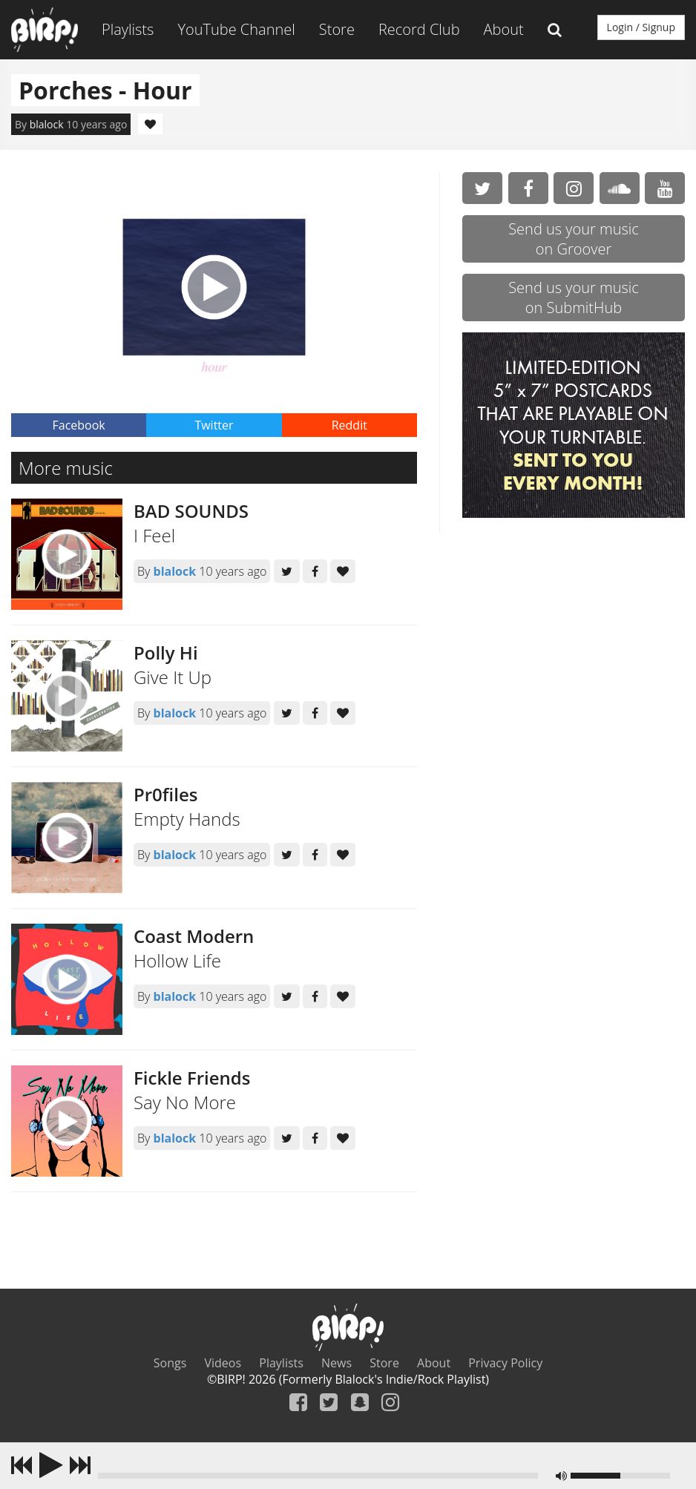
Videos (223, 1363)
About (504, 29)
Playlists (128, 29)
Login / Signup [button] (641, 27)
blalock (47, 124)
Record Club (419, 29)
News (336, 1363)
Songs (170, 1363)
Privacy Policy (505, 1363)
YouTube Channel (236, 29)
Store (337, 29)
